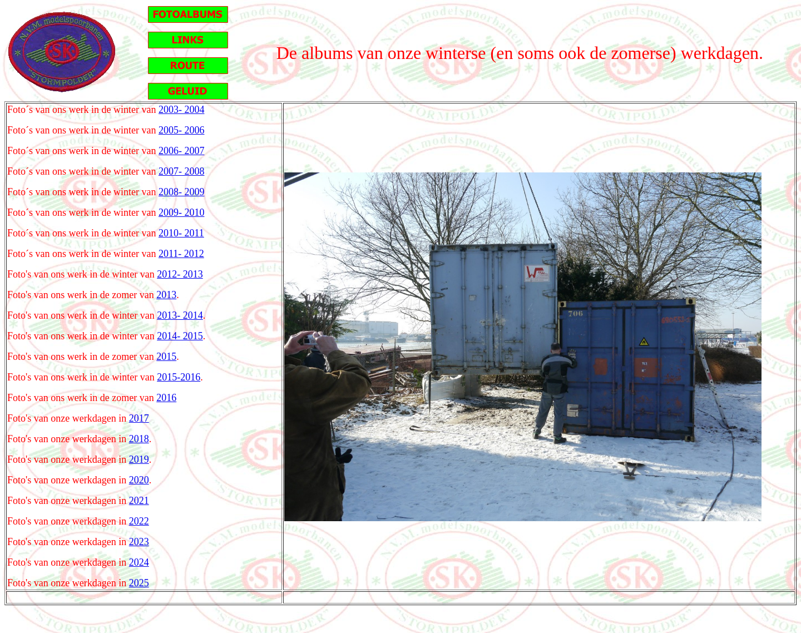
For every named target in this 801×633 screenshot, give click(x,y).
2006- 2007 (182, 150)
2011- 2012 (181, 253)
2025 (139, 583)
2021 (139, 500)
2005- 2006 (182, 130)
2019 (139, 459)
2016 (166, 397)
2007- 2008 (182, 171)
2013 (166, 294)
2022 (139, 521)
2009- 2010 (182, 212)
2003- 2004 (182, 109)
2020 (139, 480)
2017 (139, 418)
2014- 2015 (180, 336)
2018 (139, 438)
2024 (139, 562)
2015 (166, 356)
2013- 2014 (180, 315)
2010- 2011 (181, 233)
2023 (139, 541)
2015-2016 (178, 377)
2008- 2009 (182, 191)
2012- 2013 (180, 274)
